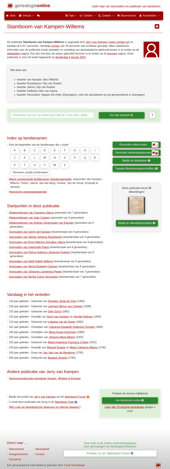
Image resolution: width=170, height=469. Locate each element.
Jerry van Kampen (97, 42)
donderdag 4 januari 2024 (70, 57)
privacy (55, 45)
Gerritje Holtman (83, 316)
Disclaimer (15, 459)
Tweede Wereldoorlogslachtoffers (136, 168)
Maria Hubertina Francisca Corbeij (68, 342)
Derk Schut (54, 311)
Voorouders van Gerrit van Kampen (30, 231)
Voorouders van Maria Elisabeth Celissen (33, 266)
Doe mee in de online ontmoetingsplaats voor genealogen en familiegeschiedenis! (110, 445)
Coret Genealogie (74, 465)
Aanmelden (149, 15)
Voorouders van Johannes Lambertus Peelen (35, 271)
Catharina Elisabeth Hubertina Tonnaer (71, 327)
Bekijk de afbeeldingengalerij (136, 223)
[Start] (32, 6)
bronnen (112, 53)
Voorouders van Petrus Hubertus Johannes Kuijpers (39, 252)
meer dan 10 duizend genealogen (124, 407)
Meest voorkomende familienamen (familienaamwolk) (40, 179)
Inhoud (26, 15)
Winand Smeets (56, 347)
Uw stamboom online (130, 400)
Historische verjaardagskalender (28, 191)
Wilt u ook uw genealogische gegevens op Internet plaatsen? (45, 407)
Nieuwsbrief (42, 449)
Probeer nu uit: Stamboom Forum (110, 453)
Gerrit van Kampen (58, 316)
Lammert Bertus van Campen (65, 306)
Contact (39, 454)
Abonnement (16, 449)
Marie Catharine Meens (83, 347)
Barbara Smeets (57, 357)
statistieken (13, 53)
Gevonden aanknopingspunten (136, 152)
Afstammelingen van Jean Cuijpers (29, 217)
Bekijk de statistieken (136, 160)
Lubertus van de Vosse (61, 321)
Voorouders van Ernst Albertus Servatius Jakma (37, 242)
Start (10, 15)
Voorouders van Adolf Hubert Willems (31, 261)
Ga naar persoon (121, 115)
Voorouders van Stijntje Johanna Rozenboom (35, 237)
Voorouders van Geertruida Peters (29, 247)
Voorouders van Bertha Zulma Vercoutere (33, 276)
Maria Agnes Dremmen (62, 332)
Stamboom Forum (75, 396)
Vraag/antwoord (18, 454)
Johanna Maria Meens (62, 337)
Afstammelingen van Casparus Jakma (31, 212)
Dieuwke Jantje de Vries (62, 301)
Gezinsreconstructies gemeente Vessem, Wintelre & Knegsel (45, 378)
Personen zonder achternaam (30, 172)
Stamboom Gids (64, 402)
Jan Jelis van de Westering (59, 352)
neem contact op (119, 42)
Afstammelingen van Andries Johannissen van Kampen (41, 222)
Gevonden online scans (138, 144)
